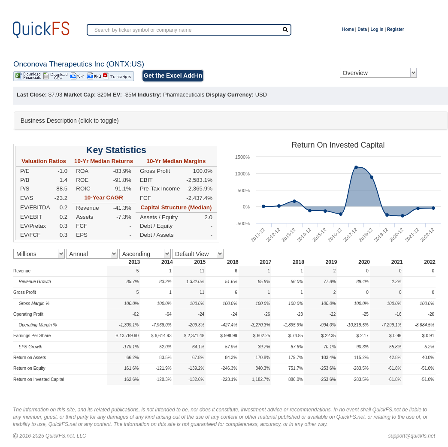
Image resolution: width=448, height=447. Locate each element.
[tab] (231, 120)
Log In (376, 29)
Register (395, 29)
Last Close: (32, 94)
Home (348, 29)
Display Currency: (230, 94)
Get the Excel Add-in (173, 75)
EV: (117, 94)
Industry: (150, 94)
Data (362, 29)
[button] (231, 120)
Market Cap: (80, 94)
